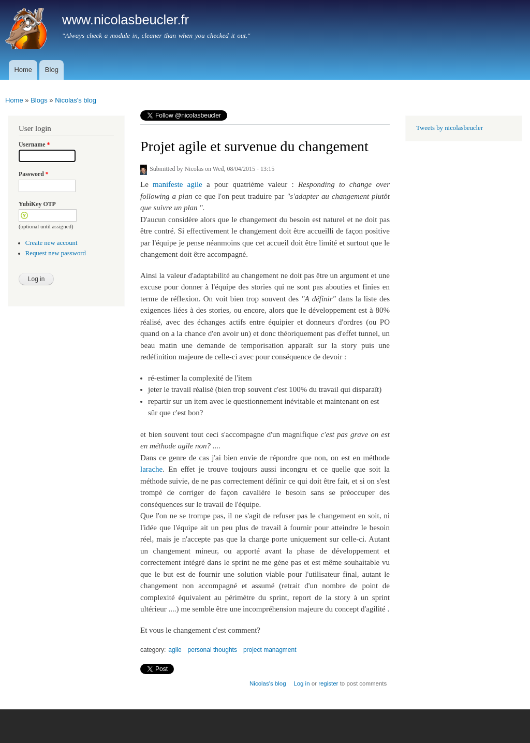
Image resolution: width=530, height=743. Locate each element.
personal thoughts (212, 649)
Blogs (39, 100)
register (328, 683)
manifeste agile (177, 184)
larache (151, 469)
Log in (301, 683)
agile (174, 649)
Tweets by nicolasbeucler (449, 128)
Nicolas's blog (75, 100)
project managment (270, 649)
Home (23, 70)
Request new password (55, 253)
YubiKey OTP (37, 204)
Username (34, 144)
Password (34, 174)
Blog (51, 70)
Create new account (51, 242)
